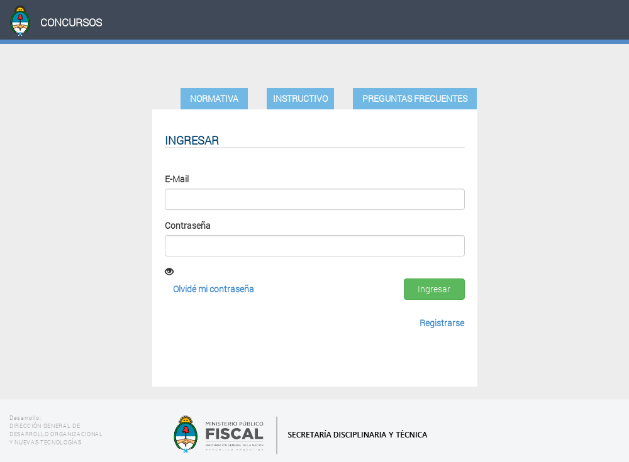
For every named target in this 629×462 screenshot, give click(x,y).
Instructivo (300, 98)
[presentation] (260, 340)
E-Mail (177, 179)
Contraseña (188, 225)
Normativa (214, 98)
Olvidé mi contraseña (213, 289)
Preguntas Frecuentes (414, 98)
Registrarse (442, 323)
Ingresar (434, 289)
